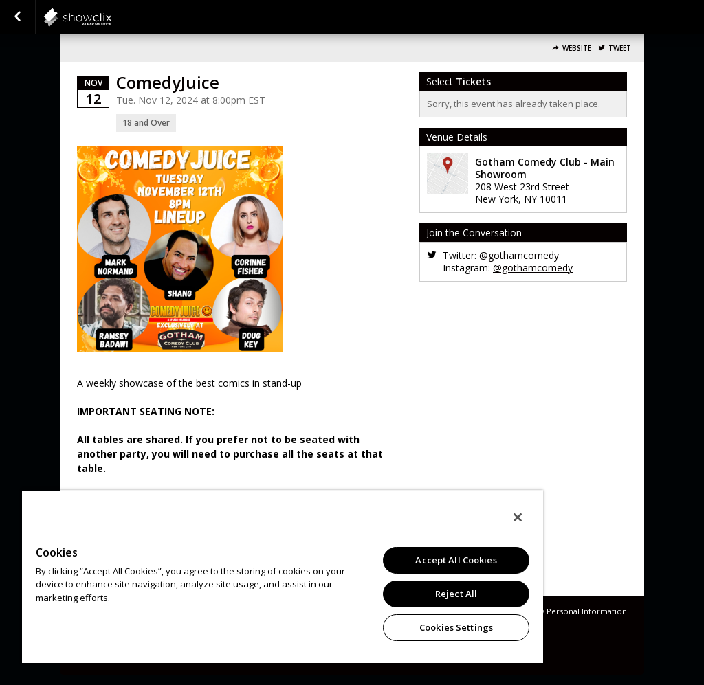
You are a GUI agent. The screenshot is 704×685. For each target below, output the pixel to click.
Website (576, 48)
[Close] (518, 517)
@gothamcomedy (519, 255)
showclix (111, 17)
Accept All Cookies (455, 560)
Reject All (456, 593)
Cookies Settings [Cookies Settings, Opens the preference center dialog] (456, 627)
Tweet (619, 48)
